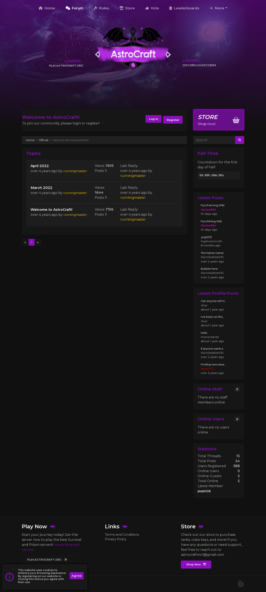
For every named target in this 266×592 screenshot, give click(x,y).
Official (44, 140)
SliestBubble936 (212, 257)
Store (127, 8)
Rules (101, 8)
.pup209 (206, 237)
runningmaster (43, 176)
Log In (149, 120)
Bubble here (210, 268)
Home (47, 8)
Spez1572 (207, 368)
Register (172, 120)
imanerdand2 (210, 337)
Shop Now (197, 564)
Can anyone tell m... (214, 301)
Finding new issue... (214, 364)
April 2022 (40, 166)
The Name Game (213, 252)
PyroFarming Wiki (213, 205)
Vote (152, 8)
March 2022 (42, 188)
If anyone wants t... (214, 348)
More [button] (217, 8)
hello (204, 332)
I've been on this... (213, 317)
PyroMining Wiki (212, 221)
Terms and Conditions (123, 534)
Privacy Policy (116, 539)
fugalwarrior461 (211, 241)
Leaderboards (184, 8)
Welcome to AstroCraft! (53, 211)
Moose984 (209, 209)
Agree (76, 576)
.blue (204, 305)
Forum (74, 8)
